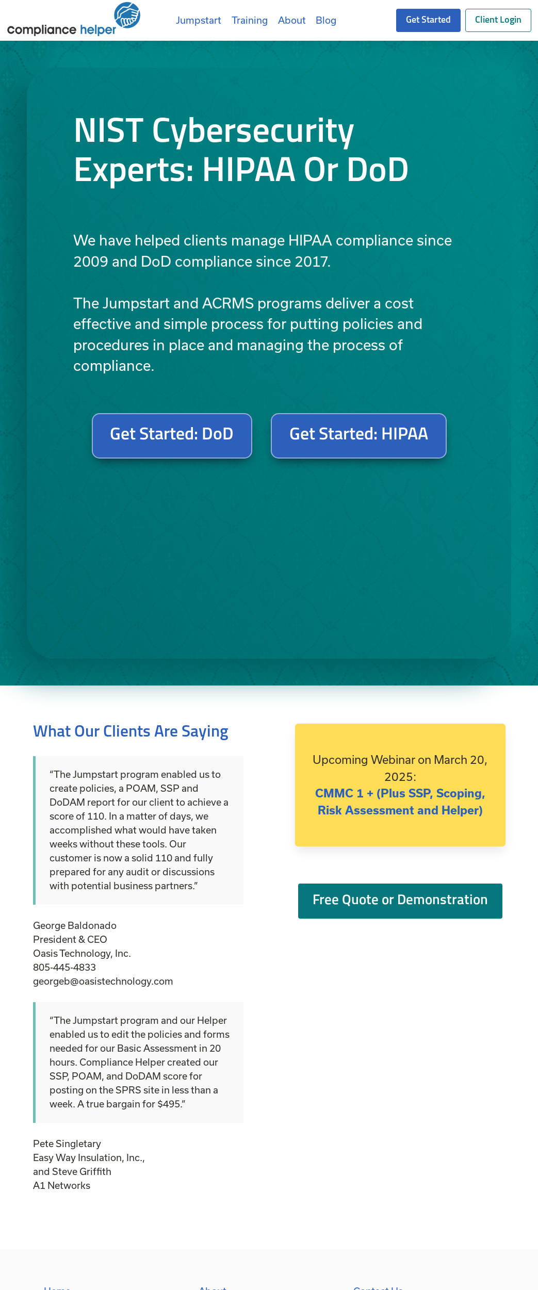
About (292, 20)
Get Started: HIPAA (358, 435)
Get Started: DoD (172, 435)
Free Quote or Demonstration (400, 901)
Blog (326, 20)
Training (250, 20)
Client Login (498, 20)
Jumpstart (198, 20)
